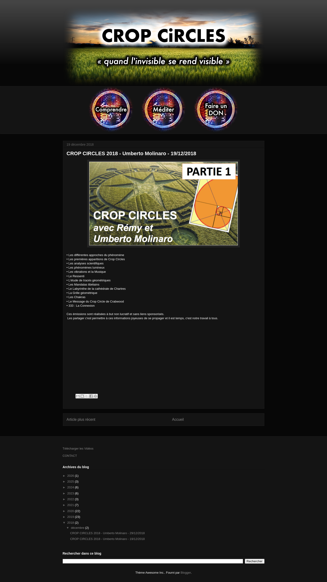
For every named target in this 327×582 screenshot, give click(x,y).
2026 (71, 475)
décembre (78, 527)
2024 (71, 487)
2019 (71, 517)
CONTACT (70, 455)
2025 (71, 481)
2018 (71, 522)
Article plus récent (81, 419)
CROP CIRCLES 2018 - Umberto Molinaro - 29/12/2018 (107, 533)
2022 (71, 499)
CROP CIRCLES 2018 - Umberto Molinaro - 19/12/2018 (107, 539)
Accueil (178, 419)
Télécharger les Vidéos (78, 448)
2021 (71, 505)
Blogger (186, 572)
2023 (71, 493)
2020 (71, 511)
